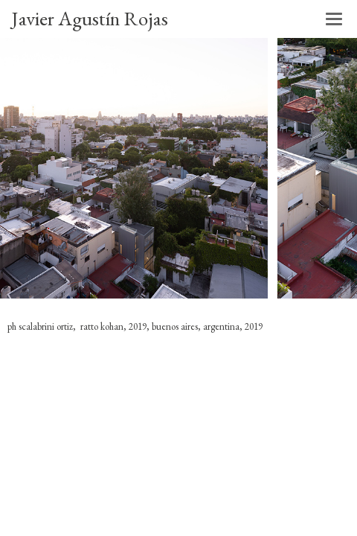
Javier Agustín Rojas (89, 18)
